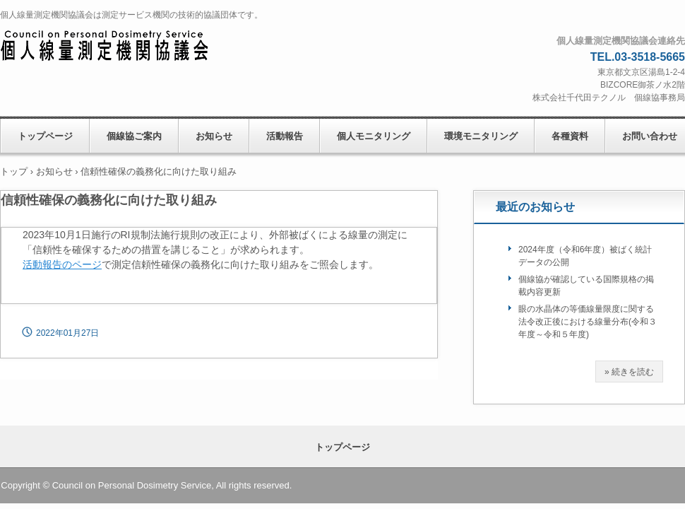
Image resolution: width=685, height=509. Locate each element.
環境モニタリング (481, 136)
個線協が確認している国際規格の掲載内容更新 (586, 285)
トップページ (45, 136)
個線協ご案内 (134, 136)
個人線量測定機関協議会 (119, 46)
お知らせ (214, 136)
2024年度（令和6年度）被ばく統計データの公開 (585, 256)
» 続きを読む (629, 372)
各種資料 (570, 136)
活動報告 (284, 136)
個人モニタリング (373, 136)
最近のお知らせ (535, 207)
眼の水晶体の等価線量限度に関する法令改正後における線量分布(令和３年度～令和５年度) (587, 321)
